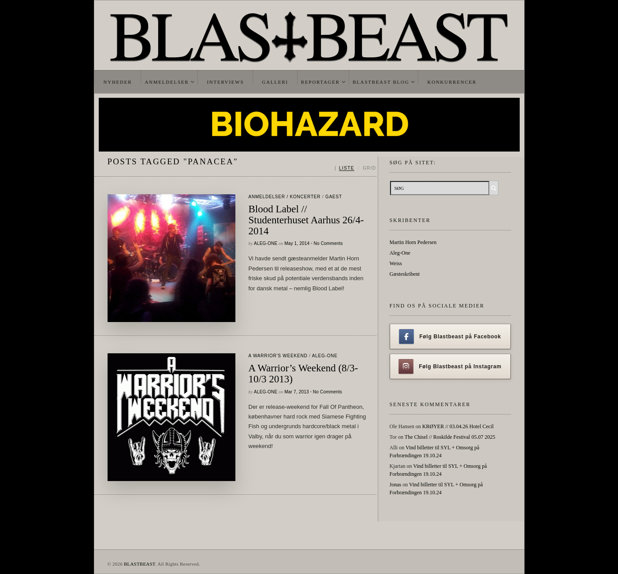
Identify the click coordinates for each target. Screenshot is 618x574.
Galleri (275, 82)
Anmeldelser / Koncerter (285, 196)
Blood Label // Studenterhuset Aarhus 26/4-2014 (306, 220)
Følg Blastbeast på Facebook (450, 336)
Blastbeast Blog (381, 82)
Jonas (396, 484)
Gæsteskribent (405, 274)
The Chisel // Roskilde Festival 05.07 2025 (450, 437)
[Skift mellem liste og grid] (355, 168)
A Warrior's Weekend (278, 355)
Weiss (396, 263)
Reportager (320, 82)
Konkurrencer (452, 82)
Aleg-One (265, 243)
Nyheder (118, 82)
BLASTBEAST (139, 564)
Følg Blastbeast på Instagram (450, 366)
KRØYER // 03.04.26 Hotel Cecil (458, 426)
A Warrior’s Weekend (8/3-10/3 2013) (303, 374)
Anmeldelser (167, 82)
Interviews (225, 82)
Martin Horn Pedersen (413, 242)
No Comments (328, 243)
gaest (333, 196)
